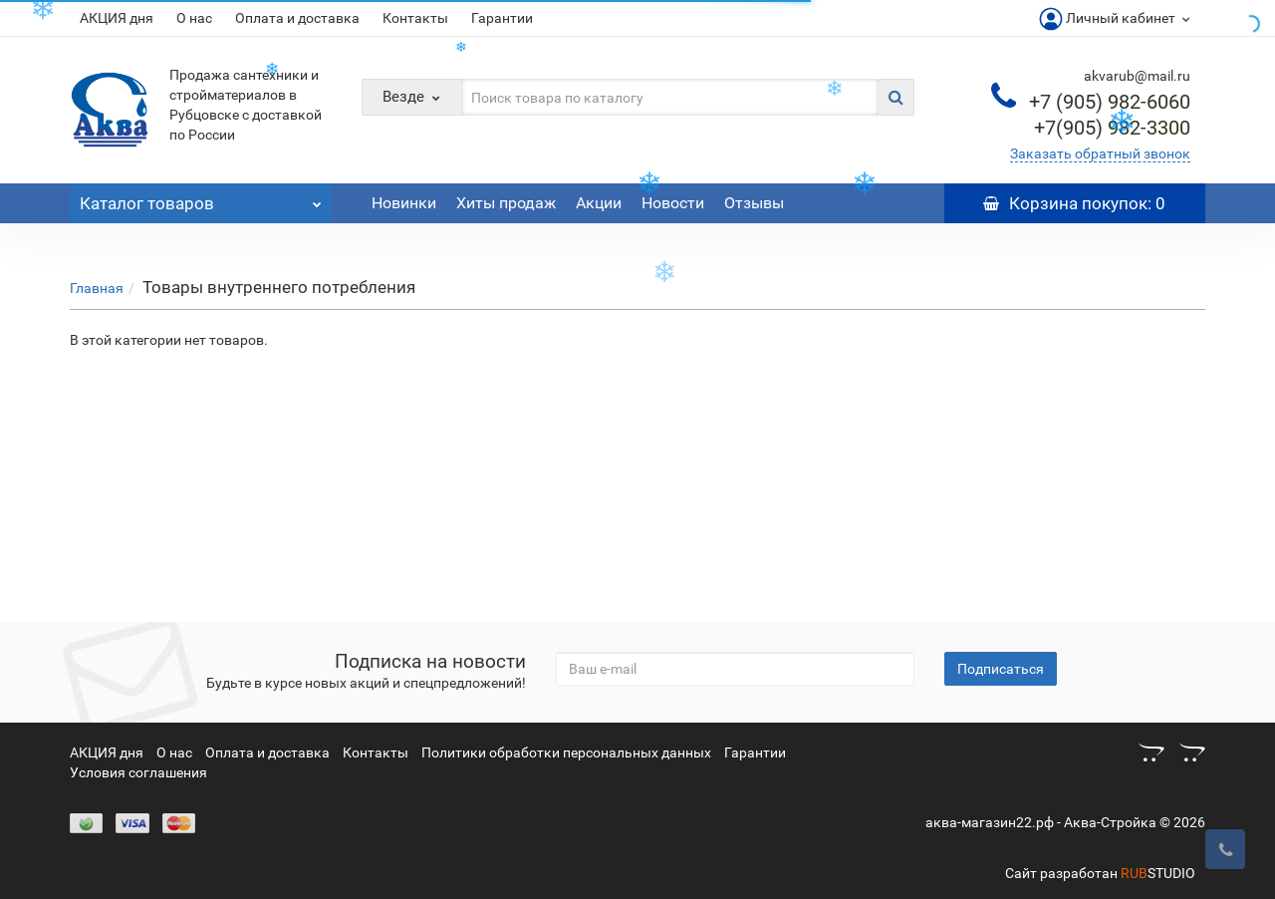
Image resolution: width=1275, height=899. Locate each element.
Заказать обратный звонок (1100, 153)
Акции (599, 202)
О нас (194, 18)
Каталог (201, 198)
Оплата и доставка (297, 18)
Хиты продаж (506, 202)
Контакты (415, 18)
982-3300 (1112, 128)
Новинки (404, 202)
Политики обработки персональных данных (566, 752)
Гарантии (502, 18)
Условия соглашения (138, 772)
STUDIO (1158, 873)
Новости (672, 202)
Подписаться (1000, 669)
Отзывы (754, 202)
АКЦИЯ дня (116, 18)
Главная (97, 288)
